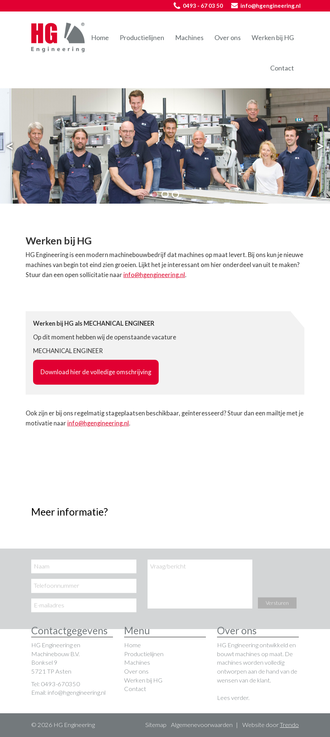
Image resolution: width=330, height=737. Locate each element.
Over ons (227, 37)
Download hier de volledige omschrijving (96, 372)
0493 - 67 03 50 (198, 5)
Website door (270, 724)
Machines (189, 37)
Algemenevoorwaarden (202, 724)
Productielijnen (142, 37)
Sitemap (155, 724)
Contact (282, 68)
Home (100, 37)
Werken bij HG (273, 37)
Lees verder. (233, 697)
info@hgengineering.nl (266, 5)
